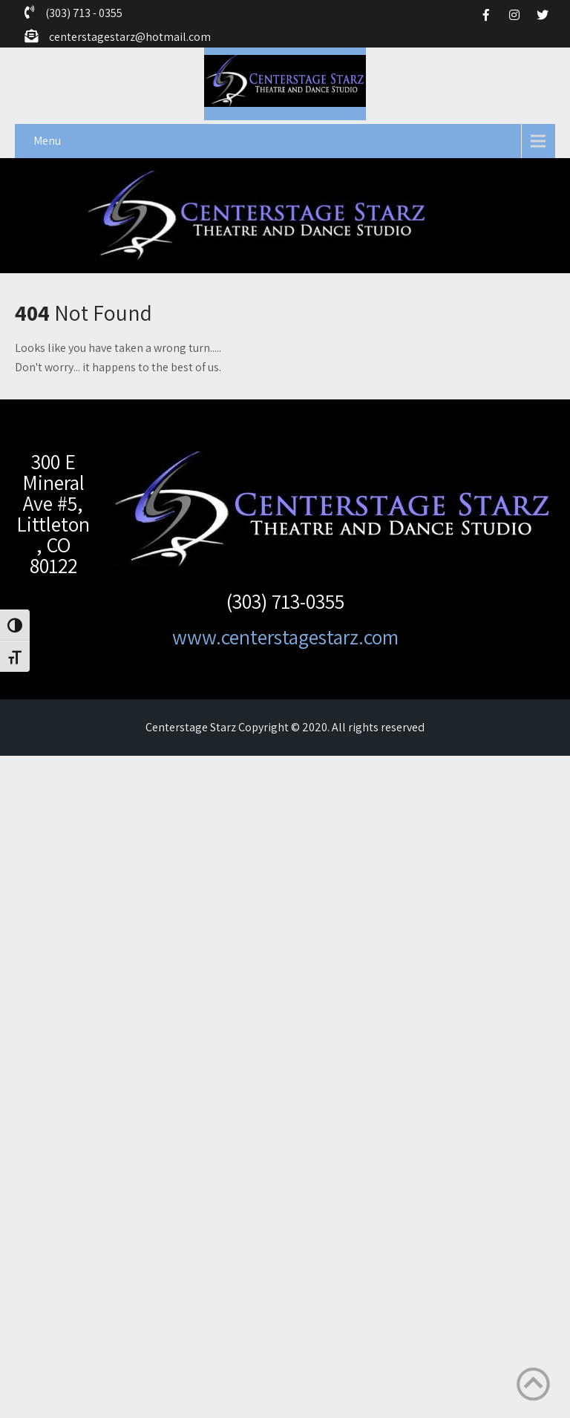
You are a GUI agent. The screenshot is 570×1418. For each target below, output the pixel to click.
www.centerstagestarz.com (285, 636)
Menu (47, 140)
